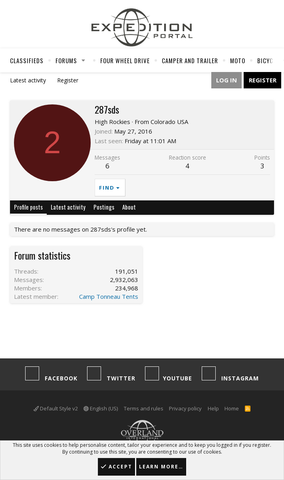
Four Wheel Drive (125, 60)
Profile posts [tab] (28, 206)
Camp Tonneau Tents (108, 296)
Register (67, 80)
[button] (83, 60)
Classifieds (27, 60)
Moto (237, 60)
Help (213, 408)
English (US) (100, 408)
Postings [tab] (103, 206)
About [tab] (129, 206)
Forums (66, 60)
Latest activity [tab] (68, 206)
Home (231, 408)
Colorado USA (169, 122)
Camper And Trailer (190, 60)
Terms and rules (143, 408)
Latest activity (28, 80)
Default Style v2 (56, 408)
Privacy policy (185, 408)
